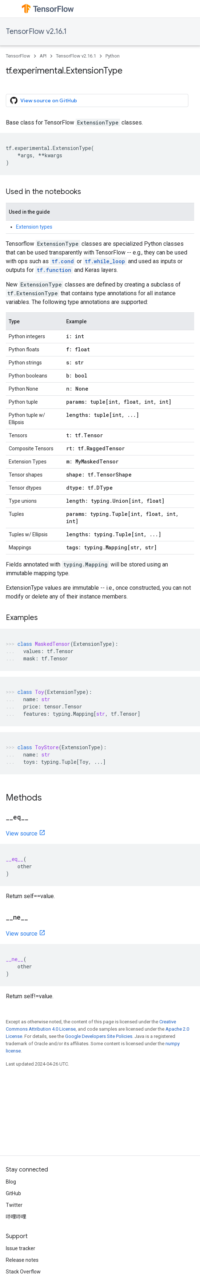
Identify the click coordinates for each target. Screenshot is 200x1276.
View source (21, 833)
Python (112, 56)
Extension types (34, 227)
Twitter (14, 1205)
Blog (11, 1182)
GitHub (13, 1193)
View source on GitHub (43, 100)
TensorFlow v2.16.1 (36, 31)
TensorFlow (18, 56)
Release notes (22, 1260)
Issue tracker (20, 1248)
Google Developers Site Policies (98, 1036)
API (43, 56)
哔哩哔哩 (16, 1217)
